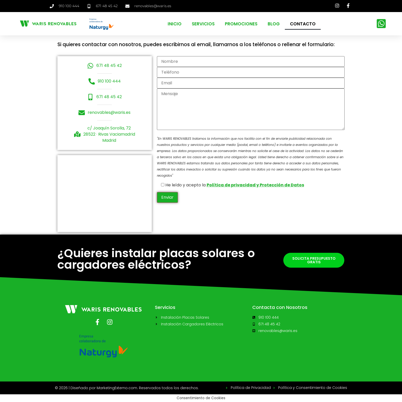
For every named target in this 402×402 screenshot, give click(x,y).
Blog (274, 24)
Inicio (175, 24)
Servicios (203, 24)
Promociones (241, 24)
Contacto (303, 24)
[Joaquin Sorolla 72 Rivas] (104, 193)
